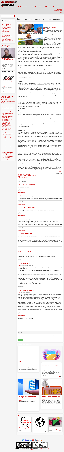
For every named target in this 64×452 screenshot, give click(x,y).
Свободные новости (25, 416)
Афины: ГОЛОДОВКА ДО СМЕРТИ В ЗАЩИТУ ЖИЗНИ (24, 428)
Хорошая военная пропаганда (26, 184)
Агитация (41, 6)
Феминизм (34, 175)
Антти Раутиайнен (22, 362)
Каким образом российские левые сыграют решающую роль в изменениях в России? (7, 153)
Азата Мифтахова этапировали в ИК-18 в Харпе (8, 59)
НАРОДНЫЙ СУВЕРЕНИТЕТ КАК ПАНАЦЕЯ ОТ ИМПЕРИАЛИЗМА (38, 429)
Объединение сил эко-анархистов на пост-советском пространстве (54, 428)
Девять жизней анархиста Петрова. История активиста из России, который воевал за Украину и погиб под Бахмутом (7, 40)
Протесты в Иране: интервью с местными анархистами (7, 25)
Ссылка (19, 185)
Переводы (23, 174)
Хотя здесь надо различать (25, 233)
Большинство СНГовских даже (26, 207)
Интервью (19, 174)
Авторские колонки (24, 345)
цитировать (23, 192)
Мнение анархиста (28, 174)
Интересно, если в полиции (25, 195)
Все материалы (7, 107)
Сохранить (20, 339)
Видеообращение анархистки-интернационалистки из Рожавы (7, 33)
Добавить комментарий (21, 178)
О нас (32, 449)
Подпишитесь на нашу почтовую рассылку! (7, 97)
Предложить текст (7, 6)
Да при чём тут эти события (26, 290)
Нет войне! (16, 6)
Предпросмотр (26, 339)
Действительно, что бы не (25, 263)
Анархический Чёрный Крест (6, 46)
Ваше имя (19, 320)
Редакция (3, 86)
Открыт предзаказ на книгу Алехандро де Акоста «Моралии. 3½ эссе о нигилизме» (7, 137)
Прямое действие (29, 175)
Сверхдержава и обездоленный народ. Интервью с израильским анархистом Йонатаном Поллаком (7, 36)
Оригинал (60, 171)
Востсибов (43, 366)
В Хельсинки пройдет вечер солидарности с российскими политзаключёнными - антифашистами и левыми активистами (8, 83)
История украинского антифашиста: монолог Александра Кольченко (5, 31)
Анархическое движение (22, 175)
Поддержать (56, 6)
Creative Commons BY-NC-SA (44, 448)
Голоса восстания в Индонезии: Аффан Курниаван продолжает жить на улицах (7, 27)
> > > (8, 159)
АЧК (35, 6)
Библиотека (48, 6)
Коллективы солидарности (22, 177)
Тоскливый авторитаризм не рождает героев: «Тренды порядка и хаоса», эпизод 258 (7, 144)
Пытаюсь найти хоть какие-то (26, 218)
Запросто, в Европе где (24, 251)
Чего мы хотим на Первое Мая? (7, 111)
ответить (19, 192)
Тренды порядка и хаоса (26, 6)
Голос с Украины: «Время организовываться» (6, 22)
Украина (19, 176)
